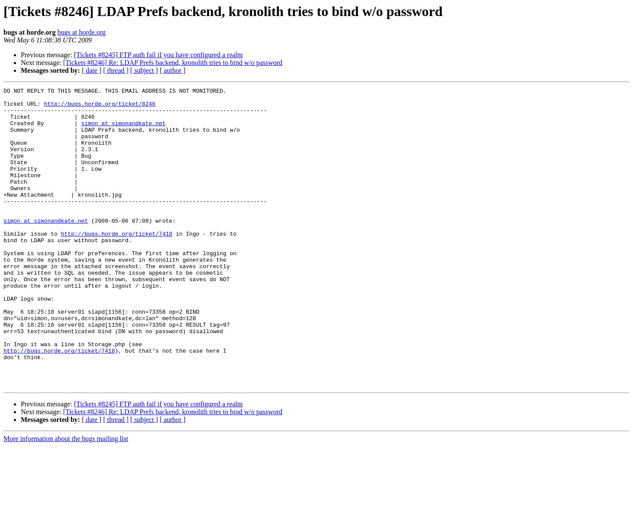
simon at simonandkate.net (123, 131)
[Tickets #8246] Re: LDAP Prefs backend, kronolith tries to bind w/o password (172, 62)
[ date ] (91, 70)
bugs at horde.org (81, 32)
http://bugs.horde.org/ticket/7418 (116, 263)
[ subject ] (144, 70)
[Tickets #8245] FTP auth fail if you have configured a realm (158, 54)
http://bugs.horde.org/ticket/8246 (99, 107)
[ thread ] (116, 70)
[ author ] (173, 70)
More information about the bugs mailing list (65, 498)
